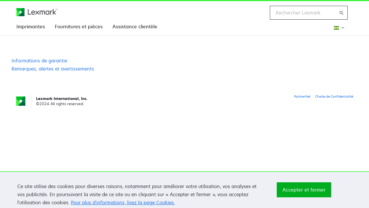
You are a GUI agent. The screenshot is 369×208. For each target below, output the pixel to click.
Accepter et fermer (304, 193)
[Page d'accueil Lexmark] (36, 12)
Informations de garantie (39, 60)
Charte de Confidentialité (334, 96)
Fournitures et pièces (79, 26)
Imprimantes (30, 26)
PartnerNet (302, 96)
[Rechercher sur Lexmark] (341, 12)
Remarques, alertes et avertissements (53, 69)
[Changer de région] (338, 27)
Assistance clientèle (134, 26)
